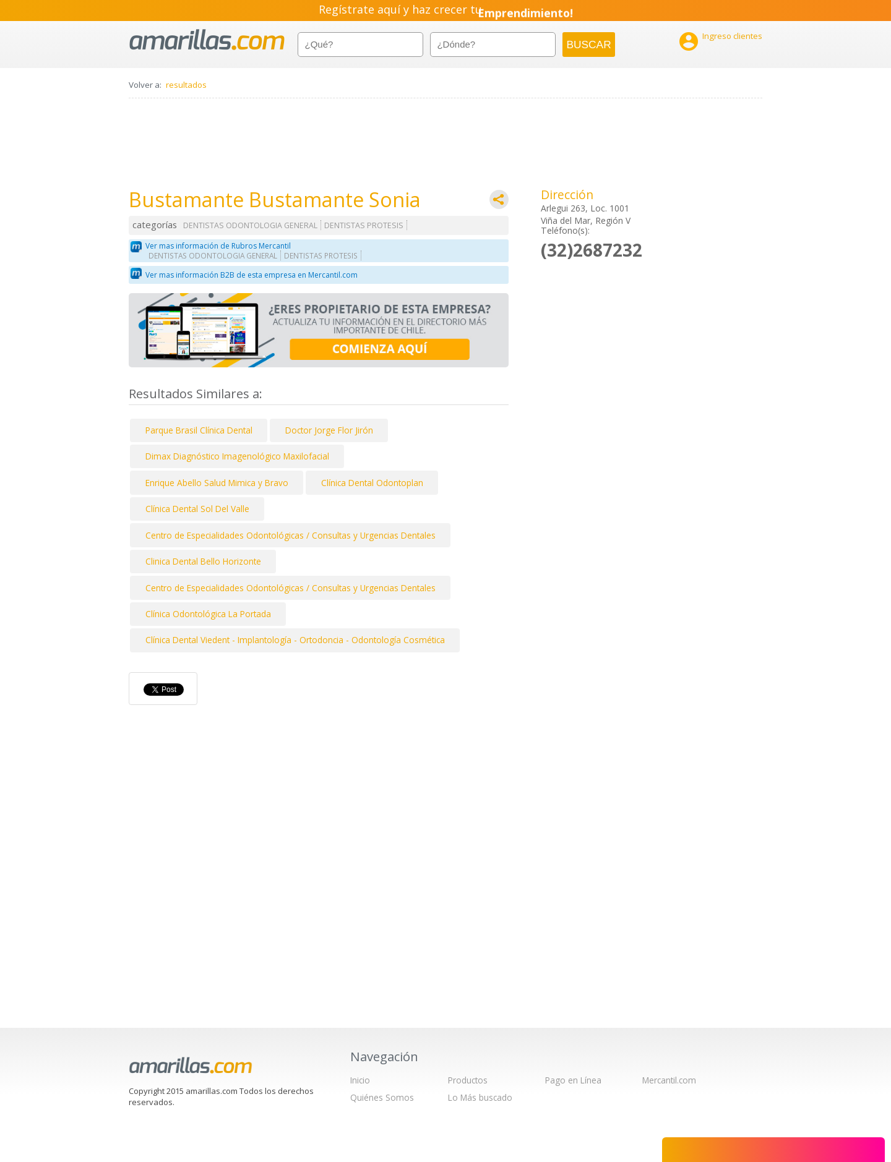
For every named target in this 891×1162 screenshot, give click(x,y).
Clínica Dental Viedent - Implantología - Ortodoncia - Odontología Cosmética (295, 640)
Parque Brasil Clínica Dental (198, 430)
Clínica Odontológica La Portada (208, 614)
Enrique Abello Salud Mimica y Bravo (216, 483)
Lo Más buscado (480, 1097)
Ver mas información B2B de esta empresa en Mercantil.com (251, 275)
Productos (468, 1080)
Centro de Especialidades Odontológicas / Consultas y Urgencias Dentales (290, 535)
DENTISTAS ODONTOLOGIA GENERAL (250, 225)
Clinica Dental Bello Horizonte (203, 561)
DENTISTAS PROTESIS (363, 225)
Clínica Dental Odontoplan (372, 483)
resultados (186, 84)
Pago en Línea (573, 1080)
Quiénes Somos (382, 1097)
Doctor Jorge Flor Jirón (329, 430)
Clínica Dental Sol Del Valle (197, 509)
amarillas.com (207, 40)
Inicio (360, 1080)
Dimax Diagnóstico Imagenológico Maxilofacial (237, 456)
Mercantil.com (669, 1080)
